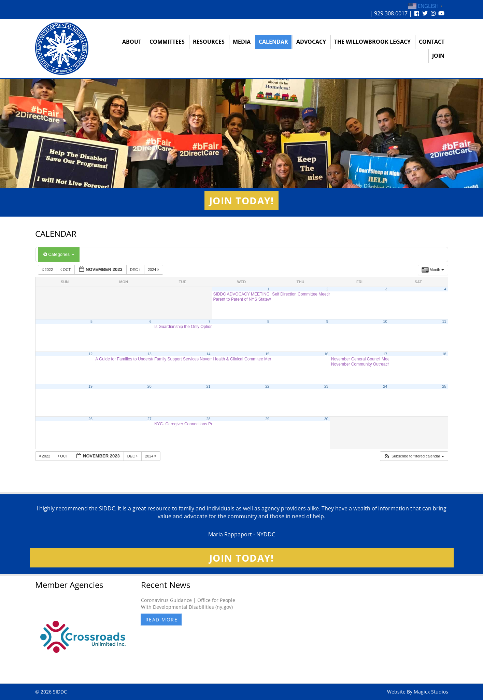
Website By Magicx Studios (417, 691)
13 (149, 354)
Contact (431, 41)
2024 (154, 269)
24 (385, 386)
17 (385, 354)
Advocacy (311, 41)
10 (385, 321)
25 (444, 386)
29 (267, 419)
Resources (209, 41)
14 (208, 354)
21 (208, 386)
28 (208, 419)
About (131, 41)
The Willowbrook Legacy (372, 41)
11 (444, 321)
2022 (48, 269)
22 (267, 386)
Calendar (273, 41)
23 (326, 386)
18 (444, 354)
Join (438, 55)
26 (90, 419)
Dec (135, 269)
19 (90, 386)
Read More (161, 619)
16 (326, 354)
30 (326, 419)
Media (242, 41)
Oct (66, 269)
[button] (414, 456)
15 (267, 354)
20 (149, 386)
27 (149, 419)
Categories (58, 254)
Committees (167, 41)
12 (90, 354)
